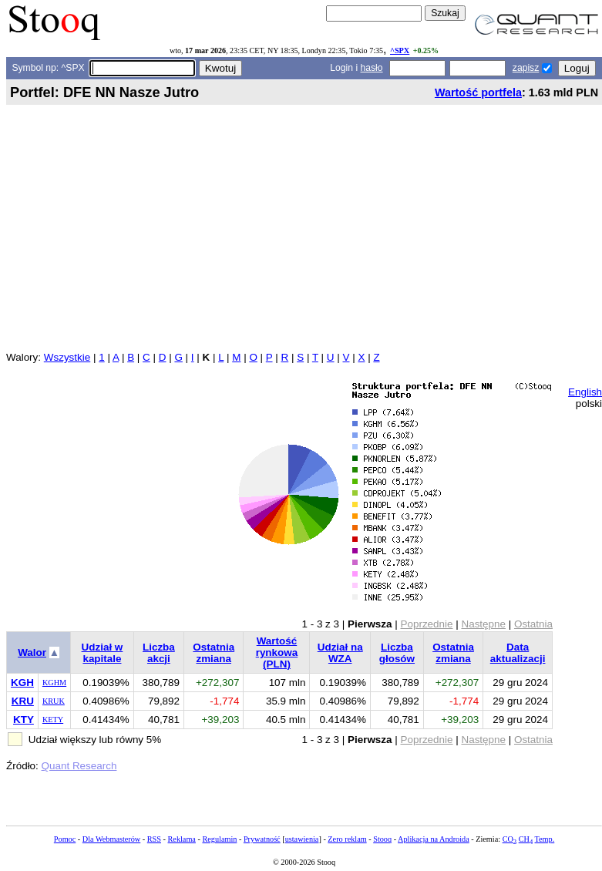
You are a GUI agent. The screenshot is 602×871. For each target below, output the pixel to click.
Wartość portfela (478, 92)
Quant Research (79, 766)
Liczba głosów (397, 652)
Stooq (382, 839)
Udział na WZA (340, 652)
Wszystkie (67, 357)
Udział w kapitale (102, 652)
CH (526, 839)
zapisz (526, 67)
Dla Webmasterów (111, 839)
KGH (22, 682)
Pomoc (65, 839)
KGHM (54, 682)
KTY (23, 719)
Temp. (545, 839)
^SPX (399, 50)
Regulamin (219, 839)
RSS (154, 839)
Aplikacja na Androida (433, 839)
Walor (32, 652)
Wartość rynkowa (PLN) (277, 652)
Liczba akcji (159, 652)
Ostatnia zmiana (213, 652)
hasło (372, 67)
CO (509, 839)
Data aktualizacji (518, 652)
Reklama (182, 839)
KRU (23, 701)
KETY (52, 719)
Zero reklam (347, 839)
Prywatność (262, 839)
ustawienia (302, 839)
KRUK (53, 701)
